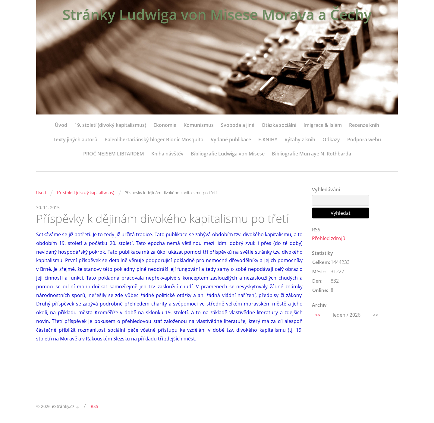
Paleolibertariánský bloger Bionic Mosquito (154, 139)
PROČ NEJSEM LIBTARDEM (113, 153)
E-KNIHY (267, 139)
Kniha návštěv (167, 153)
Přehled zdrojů (328, 238)
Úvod (61, 125)
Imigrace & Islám (322, 125)
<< (317, 315)
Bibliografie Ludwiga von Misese (228, 153)
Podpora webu (364, 139)
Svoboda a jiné (237, 125)
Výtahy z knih (300, 139)
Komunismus (199, 125)
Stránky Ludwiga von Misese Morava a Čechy (217, 14)
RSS (94, 406)
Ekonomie (164, 125)
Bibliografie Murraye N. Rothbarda (311, 153)
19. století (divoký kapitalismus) (110, 125)
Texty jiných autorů (75, 139)
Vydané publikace (231, 139)
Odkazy (331, 139)
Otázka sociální (279, 125)
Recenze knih (364, 125)
